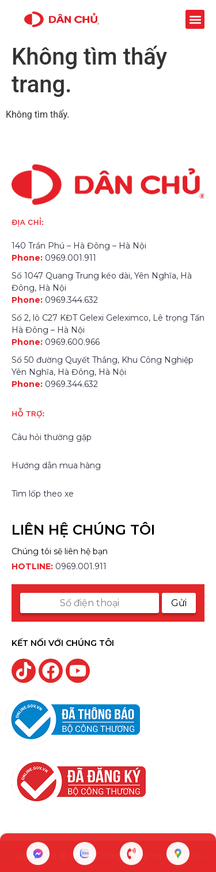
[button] (194, 19)
